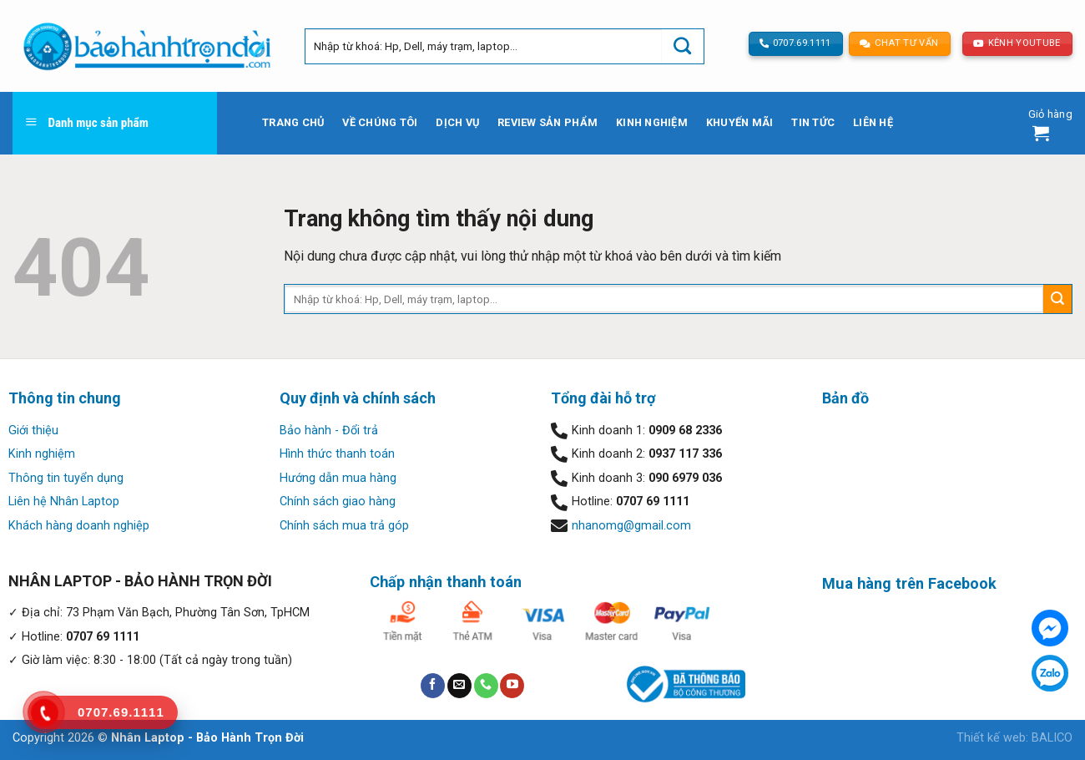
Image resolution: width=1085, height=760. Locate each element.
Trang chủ (293, 122)
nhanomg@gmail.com (631, 526)
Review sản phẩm (547, 122)
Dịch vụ (457, 122)
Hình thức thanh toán (337, 454)
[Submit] (683, 46)
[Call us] (486, 685)
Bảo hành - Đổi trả (329, 430)
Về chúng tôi (379, 122)
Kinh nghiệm (652, 122)
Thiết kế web (991, 738)
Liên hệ (873, 122)
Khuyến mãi (740, 122)
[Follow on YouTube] (512, 685)
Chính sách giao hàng (338, 501)
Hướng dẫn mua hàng (338, 478)
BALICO (1052, 738)
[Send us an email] (459, 685)
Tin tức (813, 122)
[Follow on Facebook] (433, 685)
